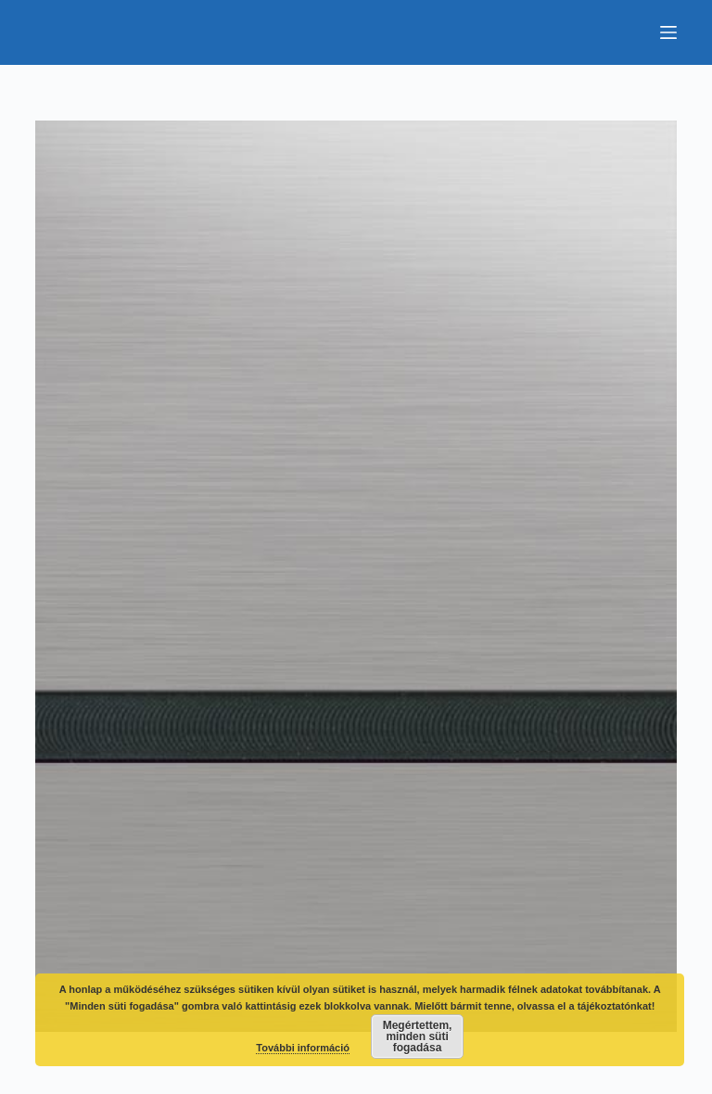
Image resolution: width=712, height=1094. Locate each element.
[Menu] (668, 32)
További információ (303, 1047)
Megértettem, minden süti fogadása (417, 1036)
